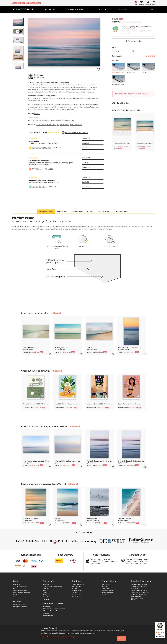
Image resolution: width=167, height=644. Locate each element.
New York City (106, 586)
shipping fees (136, 22)
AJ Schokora (124, 520)
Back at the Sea (29, 348)
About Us (46, 584)
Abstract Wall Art (41, 124)
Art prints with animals (138, 594)
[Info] (114, 65)
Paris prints (105, 588)
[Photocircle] (23, 9)
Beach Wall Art (51, 124)
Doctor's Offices (48, 615)
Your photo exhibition (20, 606)
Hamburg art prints (108, 592)
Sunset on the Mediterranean (129, 348)
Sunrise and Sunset (76, 124)
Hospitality (46, 613)
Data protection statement (21, 592)
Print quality (117, 56)
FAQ (14, 588)
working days (121, 103)
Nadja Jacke (28, 463)
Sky (58, 124)
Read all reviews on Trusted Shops (76, 132)
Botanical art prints (137, 598)
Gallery (45, 592)
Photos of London (107, 590)
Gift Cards (75, 597)
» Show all (56, 313)
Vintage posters (136, 596)
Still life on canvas (136, 600)
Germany (37, 113)
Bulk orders (46, 606)
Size (114, 48)
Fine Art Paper (76, 595)
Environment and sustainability (52, 586)
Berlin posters (106, 584)
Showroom (46, 588)
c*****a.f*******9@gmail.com (41, 147)
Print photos (47, 595)
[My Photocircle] (148, 2)
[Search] (152, 9)
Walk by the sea (61, 348)
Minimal (66, 124)
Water (62, 124)
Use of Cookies (17, 597)
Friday (88, 348)
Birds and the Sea (93, 519)
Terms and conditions (20, 590)
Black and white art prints (139, 584)
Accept (121, 638)
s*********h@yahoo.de (39, 186)
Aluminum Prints (77, 586)
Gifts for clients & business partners (54, 609)
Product (115, 61)
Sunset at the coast (30, 519)
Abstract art (135, 588)
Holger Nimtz (40, 77)
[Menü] (163, 623)
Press (44, 590)
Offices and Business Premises (52, 611)
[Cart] (153, 2)
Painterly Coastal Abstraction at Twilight (99, 461)
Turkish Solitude (124, 519)
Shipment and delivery (20, 586)
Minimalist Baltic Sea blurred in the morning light (68, 461)
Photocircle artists (19, 604)
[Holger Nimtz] (30, 76)
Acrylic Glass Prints (78, 584)
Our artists (46, 597)
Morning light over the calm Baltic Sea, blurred (36, 461)
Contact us (16, 584)
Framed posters (77, 590)
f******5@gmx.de (37, 169)
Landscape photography (139, 590)
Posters (74, 588)
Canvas (74, 592)
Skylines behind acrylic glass (140, 592)
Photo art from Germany (139, 586)
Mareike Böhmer (93, 520)
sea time (58, 519)
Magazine (46, 599)
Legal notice (17, 595)
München (105, 595)
